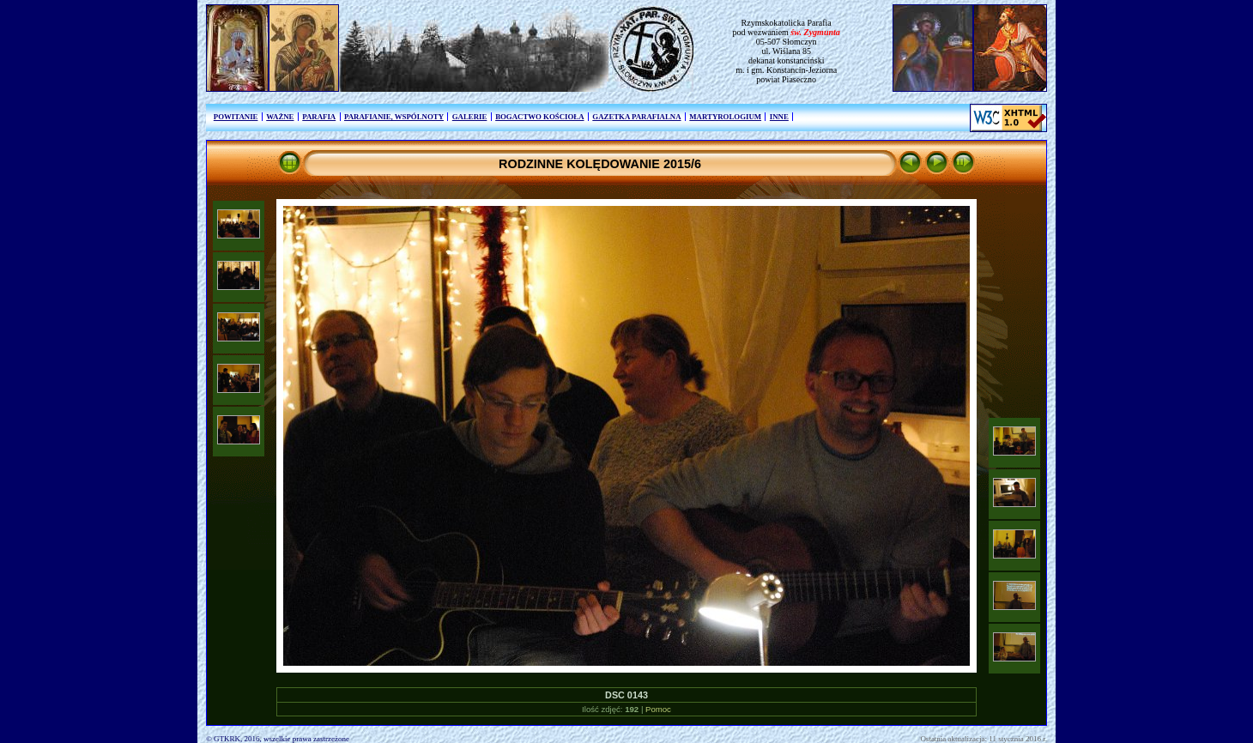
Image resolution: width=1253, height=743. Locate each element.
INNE (779, 116)
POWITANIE (236, 116)
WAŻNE (280, 116)
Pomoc (658, 709)
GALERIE (469, 116)
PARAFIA (319, 116)
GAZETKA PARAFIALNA (636, 116)
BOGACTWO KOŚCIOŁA (539, 116)
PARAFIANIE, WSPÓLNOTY (394, 116)
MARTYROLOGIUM (725, 116)
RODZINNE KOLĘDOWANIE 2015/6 (600, 164)
